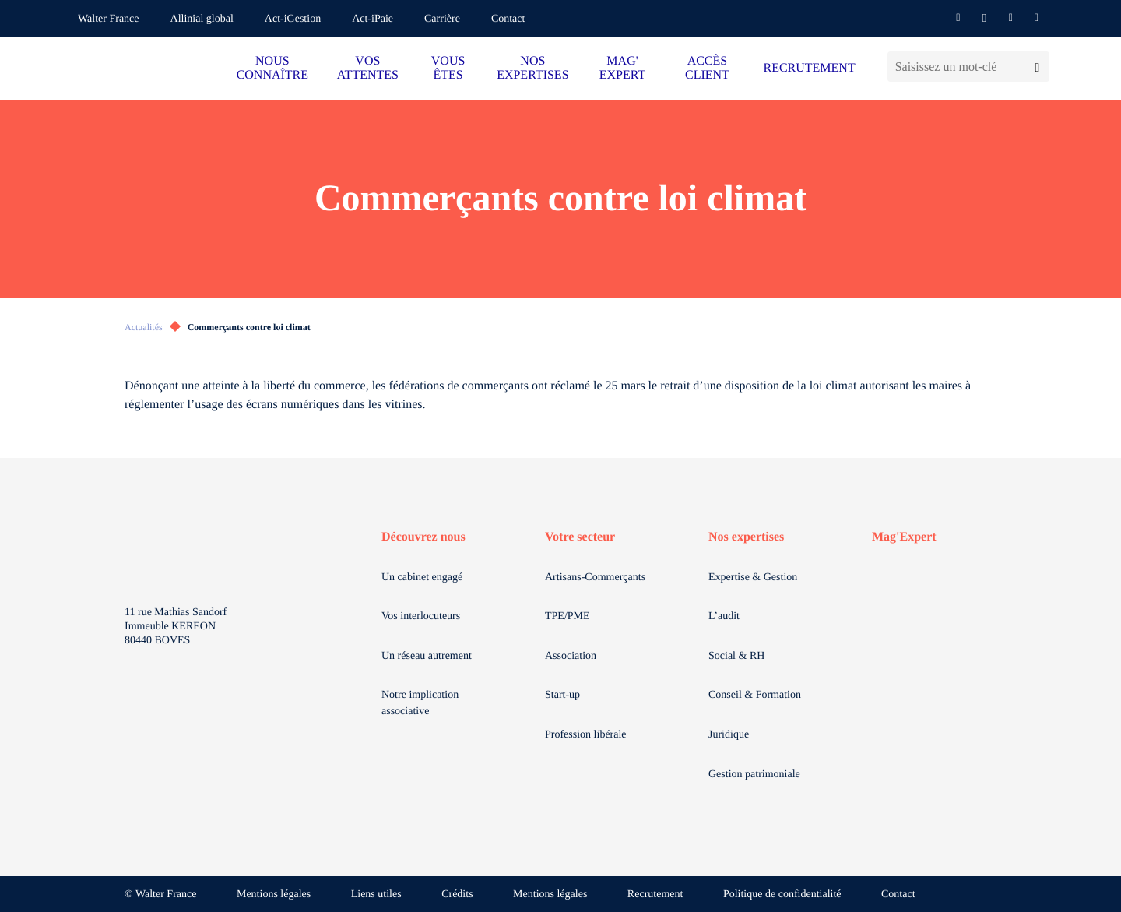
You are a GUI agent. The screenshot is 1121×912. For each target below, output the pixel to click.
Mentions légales (274, 894)
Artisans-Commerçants (595, 577)
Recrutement (655, 894)
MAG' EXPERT (622, 68)
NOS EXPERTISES (532, 68)
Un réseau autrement (426, 656)
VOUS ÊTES (448, 68)
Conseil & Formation (754, 695)
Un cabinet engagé (421, 577)
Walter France (108, 19)
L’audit (724, 616)
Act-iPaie (372, 19)
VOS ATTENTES (368, 68)
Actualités (144, 327)
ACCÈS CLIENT (707, 68)
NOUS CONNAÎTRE (272, 68)
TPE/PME (567, 616)
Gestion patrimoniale (754, 774)
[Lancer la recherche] (1037, 66)
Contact (508, 19)
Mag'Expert (904, 537)
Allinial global (202, 19)
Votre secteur (580, 537)
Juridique (728, 735)
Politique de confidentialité (782, 894)
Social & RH (736, 656)
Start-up (562, 695)
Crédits (457, 894)
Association (570, 656)
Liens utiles (376, 894)
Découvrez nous (423, 537)
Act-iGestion (293, 19)
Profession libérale (586, 735)
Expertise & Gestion (752, 577)
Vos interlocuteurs (420, 616)
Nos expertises (746, 537)
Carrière (442, 19)
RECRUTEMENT (809, 68)
